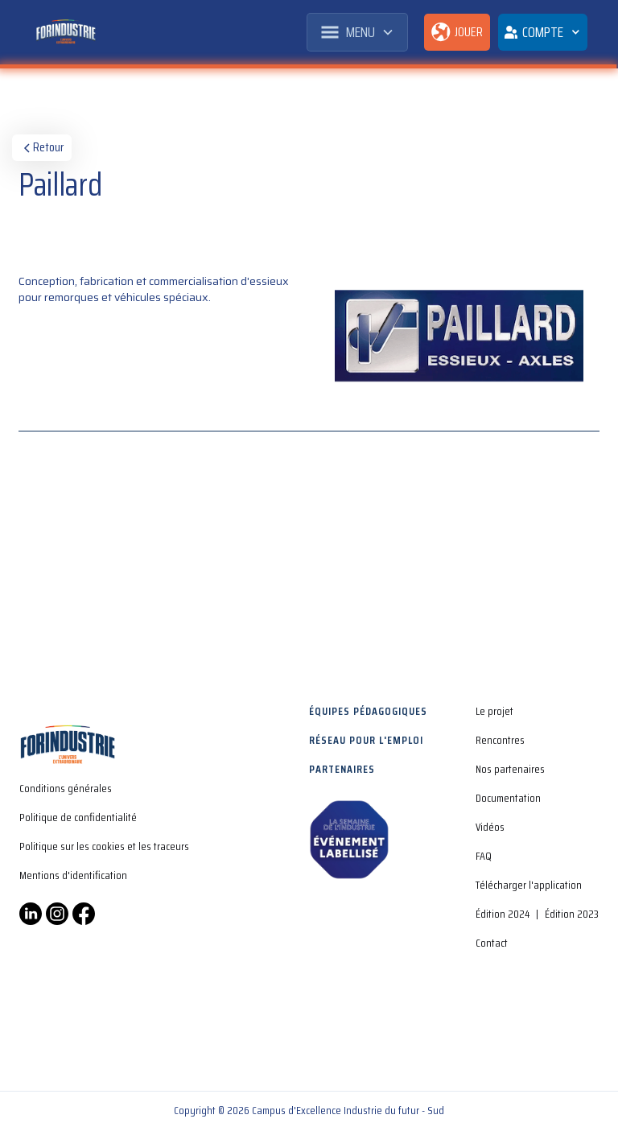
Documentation (508, 797)
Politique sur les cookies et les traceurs (104, 846)
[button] (357, 32)
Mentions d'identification (73, 875)
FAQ (484, 855)
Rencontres (500, 739)
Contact (492, 942)
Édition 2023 (572, 913)
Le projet (494, 710)
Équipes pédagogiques (368, 710)
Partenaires (342, 768)
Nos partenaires (510, 768)
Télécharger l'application (529, 884)
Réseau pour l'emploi (366, 739)
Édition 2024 (502, 913)
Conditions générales (65, 788)
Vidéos (490, 826)
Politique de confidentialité (78, 817)
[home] (66, 32)
